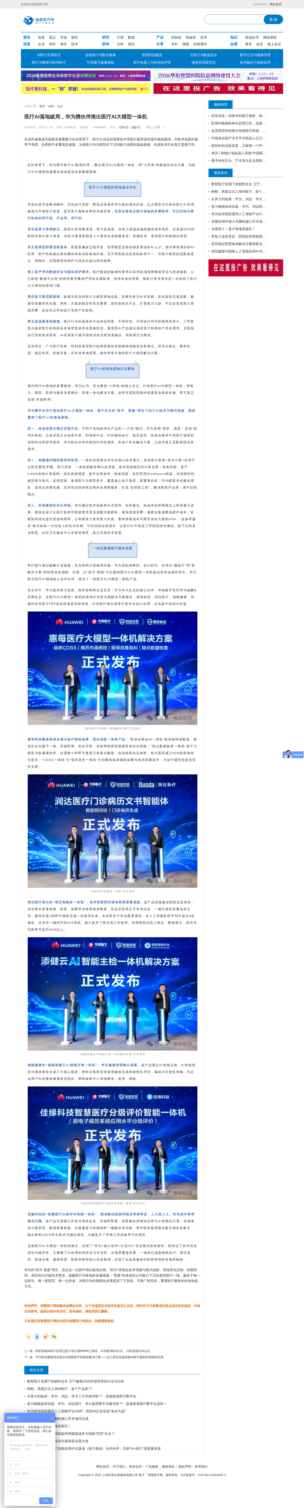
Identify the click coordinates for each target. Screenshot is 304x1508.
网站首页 (275, 4)
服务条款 (171, 1488)
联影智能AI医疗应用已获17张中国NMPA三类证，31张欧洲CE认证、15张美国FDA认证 (93, 1372)
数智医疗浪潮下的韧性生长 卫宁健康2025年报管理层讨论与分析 (76, 1403)
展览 (248, 44)
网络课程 (270, 37)
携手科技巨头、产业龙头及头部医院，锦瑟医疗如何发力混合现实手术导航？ (238, 160)
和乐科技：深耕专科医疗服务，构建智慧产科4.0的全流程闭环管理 (238, 116)
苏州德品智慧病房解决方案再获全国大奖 (58, 1463)
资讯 (26, 37)
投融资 (191, 37)
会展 (233, 44)
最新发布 (223, 173)
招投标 (176, 37)
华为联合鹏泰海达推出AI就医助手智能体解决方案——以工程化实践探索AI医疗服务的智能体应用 (100, 1379)
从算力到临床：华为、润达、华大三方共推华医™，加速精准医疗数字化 (82, 1418)
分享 (160, 44)
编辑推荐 (223, 104)
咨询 (105, 44)
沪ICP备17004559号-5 (212, 1497)
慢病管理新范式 (204, 62)
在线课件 (200, 44)
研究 (105, 37)
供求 (203, 37)
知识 (233, 37)
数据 (131, 37)
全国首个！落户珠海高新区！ (50, 1448)
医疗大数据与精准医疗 (49, 62)
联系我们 (208, 1488)
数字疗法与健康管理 (255, 55)
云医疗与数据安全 (203, 55)
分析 (120, 44)
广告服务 (152, 1488)
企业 (41, 44)
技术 (74, 44)
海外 (52, 44)
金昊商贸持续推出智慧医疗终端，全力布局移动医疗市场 (238, 131)
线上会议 (274, 44)
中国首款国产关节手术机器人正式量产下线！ (238, 138)
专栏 (174, 44)
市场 (63, 37)
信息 (26, 44)
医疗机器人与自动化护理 (152, 62)
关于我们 (115, 1488)
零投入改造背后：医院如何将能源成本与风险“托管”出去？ (71, 1455)
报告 (131, 44)
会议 (259, 44)
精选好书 (252, 37)
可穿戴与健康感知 (100, 62)
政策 (41, 37)
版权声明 (189, 1488)
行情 (120, 37)
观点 (52, 37)
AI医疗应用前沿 (49, 55)
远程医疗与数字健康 (100, 55)
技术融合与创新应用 (255, 62)
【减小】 (145, 127)
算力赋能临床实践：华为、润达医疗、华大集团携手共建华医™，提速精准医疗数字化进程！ (97, 1425)
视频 (185, 44)
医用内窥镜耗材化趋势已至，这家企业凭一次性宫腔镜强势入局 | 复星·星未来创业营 (238, 123)
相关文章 (39, 1392)
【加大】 (133, 127)
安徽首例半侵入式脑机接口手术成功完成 (58, 1440)
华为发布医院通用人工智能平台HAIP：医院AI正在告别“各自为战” (77, 1433)
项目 (63, 44)
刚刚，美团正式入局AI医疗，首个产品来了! (60, 1410)
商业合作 (133, 1488)
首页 (42, 106)
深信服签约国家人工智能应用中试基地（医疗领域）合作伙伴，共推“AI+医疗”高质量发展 (94, 1470)
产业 (160, 37)
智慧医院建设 (152, 55)
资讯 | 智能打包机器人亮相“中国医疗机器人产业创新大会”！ (238, 153)
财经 (74, 37)
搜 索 (273, 20)
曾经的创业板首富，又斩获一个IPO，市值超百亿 (238, 145)
